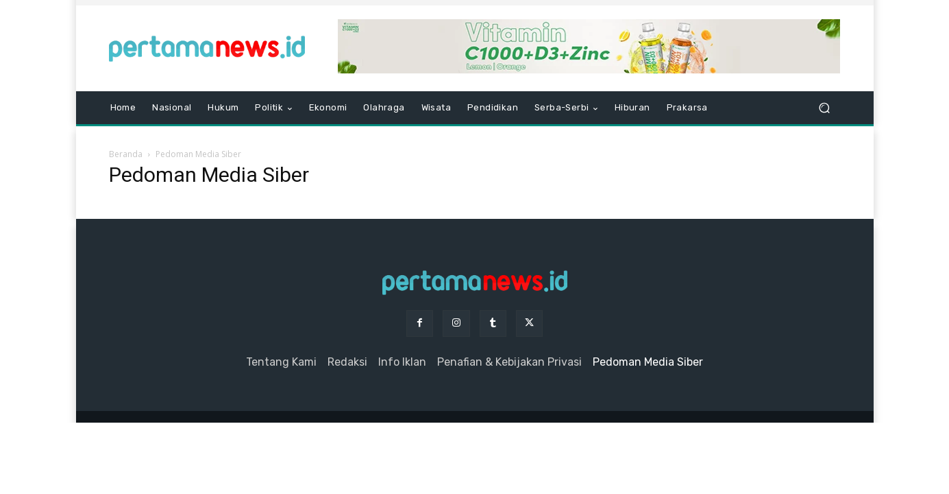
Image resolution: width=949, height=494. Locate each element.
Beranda (126, 154)
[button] (825, 108)
